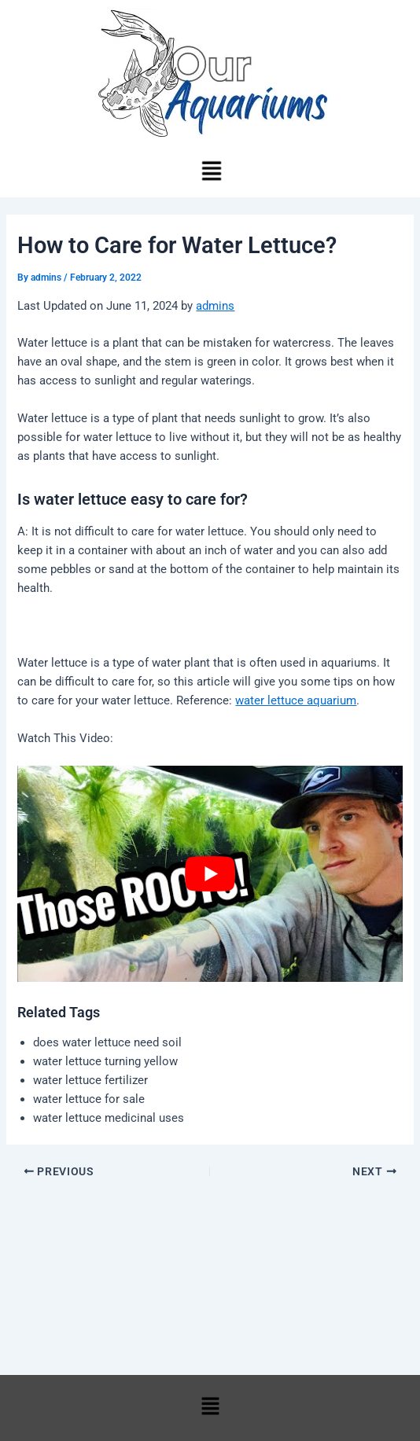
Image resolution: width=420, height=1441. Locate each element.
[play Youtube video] (209, 874)
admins (215, 306)
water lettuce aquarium (295, 700)
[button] (210, 172)
